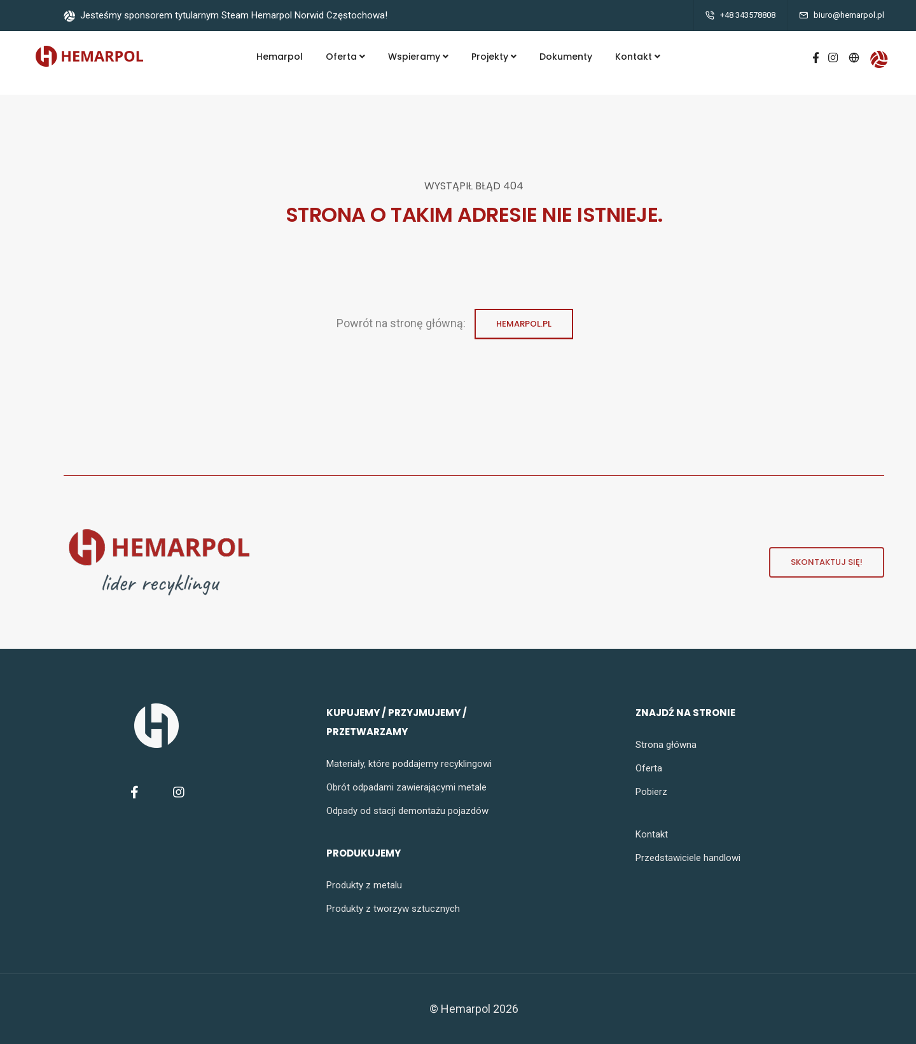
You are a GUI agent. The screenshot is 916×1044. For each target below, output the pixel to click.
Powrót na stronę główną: (402, 323)
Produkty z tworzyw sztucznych (393, 908)
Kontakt (637, 56)
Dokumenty (565, 56)
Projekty (494, 56)
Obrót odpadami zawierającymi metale (406, 787)
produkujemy (363, 853)
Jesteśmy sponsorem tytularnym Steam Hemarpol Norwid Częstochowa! (225, 15)
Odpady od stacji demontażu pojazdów (407, 811)
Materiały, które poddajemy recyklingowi (409, 763)
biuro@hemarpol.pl (849, 15)
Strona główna (666, 744)
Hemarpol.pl (523, 328)
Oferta (345, 56)
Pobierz (651, 791)
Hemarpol (279, 56)
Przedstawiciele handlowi (687, 858)
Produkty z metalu (364, 885)
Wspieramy (418, 56)
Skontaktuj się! (816, 562)
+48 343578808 (747, 15)
